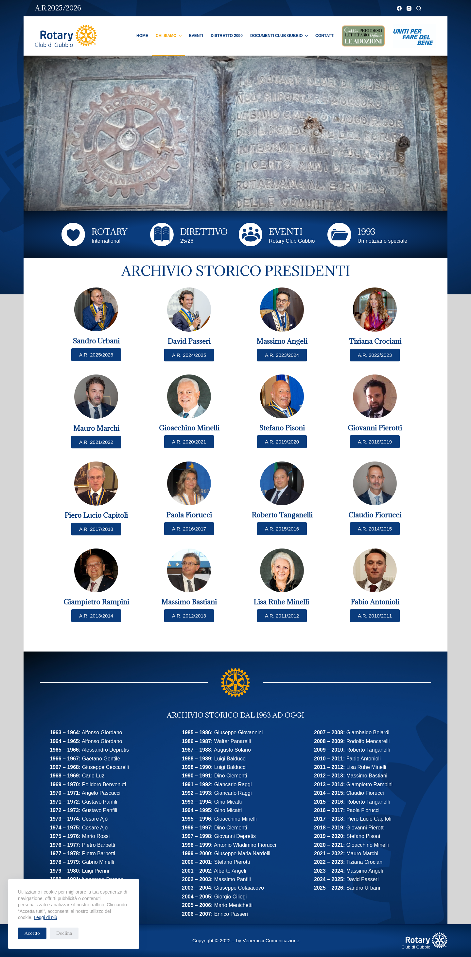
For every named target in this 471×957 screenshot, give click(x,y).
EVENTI (286, 231)
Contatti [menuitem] (325, 35)
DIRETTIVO (204, 231)
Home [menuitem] (142, 35)
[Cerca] (418, 8)
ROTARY (109, 231)
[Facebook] (399, 8)
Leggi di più (45, 917)
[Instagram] (409, 8)
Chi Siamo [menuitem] (169, 36)
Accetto (32, 933)
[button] (282, 615)
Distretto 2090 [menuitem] (227, 35)
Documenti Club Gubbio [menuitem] (279, 36)
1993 (366, 231)
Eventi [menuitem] (196, 35)
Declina (64, 933)
